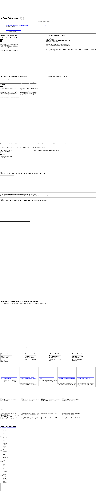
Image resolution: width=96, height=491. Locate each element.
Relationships (5, 471)
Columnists (5, 451)
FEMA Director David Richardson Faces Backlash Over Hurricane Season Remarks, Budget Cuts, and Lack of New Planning (9, 420)
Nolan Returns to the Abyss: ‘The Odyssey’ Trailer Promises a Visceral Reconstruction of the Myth (51, 25)
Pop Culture (5, 444)
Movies (4, 440)
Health (2, 86)
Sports (63, 397)
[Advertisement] (48, 66)
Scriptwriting (5, 443)
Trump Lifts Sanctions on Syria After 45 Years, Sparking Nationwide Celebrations (78, 355)
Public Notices (5, 457)
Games (4, 464)
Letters (4, 454)
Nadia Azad (5, 86)
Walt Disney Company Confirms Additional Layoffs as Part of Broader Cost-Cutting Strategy (71, 418)
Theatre (4, 447)
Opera (4, 448)
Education (4, 462)
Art (1, 40)
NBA (1, 172)
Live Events (5, 479)
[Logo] (10, 18)
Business (2, 199)
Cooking (4, 478)
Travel (4, 472)
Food (4, 466)
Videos (4, 460)
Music (4, 438)
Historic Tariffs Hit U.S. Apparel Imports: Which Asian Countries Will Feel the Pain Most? (24, 200)
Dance (4, 441)
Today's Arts (5, 437)
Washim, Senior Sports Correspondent (7, 175)
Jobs (3, 469)
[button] (1, 18)
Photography (5, 482)
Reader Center (5, 476)
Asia (1, 219)
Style (3, 465)
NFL (42, 397)
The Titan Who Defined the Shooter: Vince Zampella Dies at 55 (17, 25)
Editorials (4, 452)
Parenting (4, 474)
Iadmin (3, 41)
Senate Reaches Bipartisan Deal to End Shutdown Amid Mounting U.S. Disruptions (18, 194)
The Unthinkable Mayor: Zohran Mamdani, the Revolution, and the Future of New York (31, 355)
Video (4, 481)
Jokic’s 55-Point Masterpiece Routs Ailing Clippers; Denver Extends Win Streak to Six (23, 173)
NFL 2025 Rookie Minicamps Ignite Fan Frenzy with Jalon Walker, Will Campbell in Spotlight (50, 400)
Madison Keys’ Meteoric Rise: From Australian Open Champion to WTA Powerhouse (70, 400)
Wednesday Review (6, 455)
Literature (4, 446)
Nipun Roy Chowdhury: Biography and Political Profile (15, 221)
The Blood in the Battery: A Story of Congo (13, 30)
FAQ (3, 458)
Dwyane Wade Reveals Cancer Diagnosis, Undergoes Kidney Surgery (61, 47)
